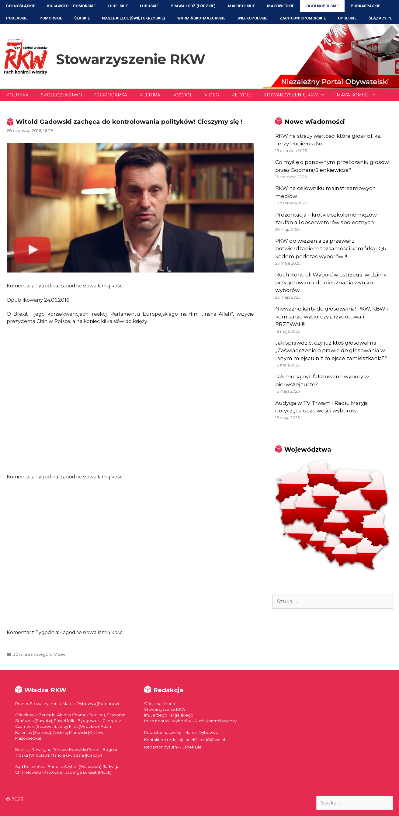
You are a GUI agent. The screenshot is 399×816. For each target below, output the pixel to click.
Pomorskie (51, 18)
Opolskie (347, 18)
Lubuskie (149, 6)
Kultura (149, 95)
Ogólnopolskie (322, 6)
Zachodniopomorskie (302, 18)
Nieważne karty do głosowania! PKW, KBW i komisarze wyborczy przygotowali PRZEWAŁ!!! (331, 316)
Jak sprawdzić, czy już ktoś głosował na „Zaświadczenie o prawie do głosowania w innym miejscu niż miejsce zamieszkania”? (331, 350)
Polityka (17, 95)
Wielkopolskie (252, 18)
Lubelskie (118, 6)
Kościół (182, 95)
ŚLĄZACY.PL (380, 18)
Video (211, 95)
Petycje (241, 95)
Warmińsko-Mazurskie (201, 18)
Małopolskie (241, 6)
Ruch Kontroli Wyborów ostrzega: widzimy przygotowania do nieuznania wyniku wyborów (331, 282)
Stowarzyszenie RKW (130, 59)
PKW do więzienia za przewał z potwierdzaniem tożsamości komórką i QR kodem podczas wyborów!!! (331, 248)
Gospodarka (110, 95)
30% (17, 654)
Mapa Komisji (359, 95)
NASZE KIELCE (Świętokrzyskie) (133, 18)
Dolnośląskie (20, 6)
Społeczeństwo (61, 95)
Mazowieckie (280, 6)
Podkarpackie (365, 6)
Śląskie (82, 18)
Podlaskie (16, 18)
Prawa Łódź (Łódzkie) (193, 6)
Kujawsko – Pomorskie (71, 6)
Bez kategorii (38, 654)
